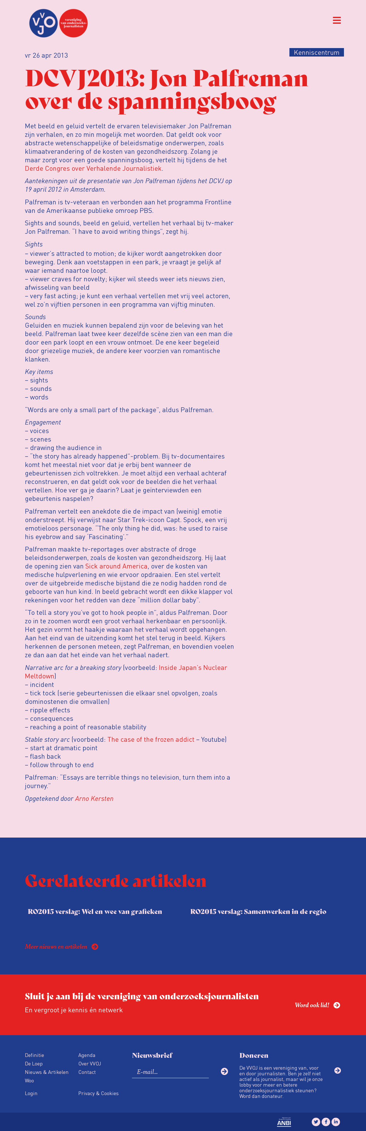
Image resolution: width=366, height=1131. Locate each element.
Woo (29, 1080)
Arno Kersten (94, 798)
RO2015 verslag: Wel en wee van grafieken (95, 911)
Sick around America (116, 565)
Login (31, 1093)
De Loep (34, 1063)
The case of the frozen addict (150, 739)
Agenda (87, 1055)
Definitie (34, 1055)
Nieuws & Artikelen (47, 1072)
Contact (87, 1072)
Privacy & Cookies (98, 1093)
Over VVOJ (89, 1063)
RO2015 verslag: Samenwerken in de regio (258, 911)
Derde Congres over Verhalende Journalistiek (93, 168)
